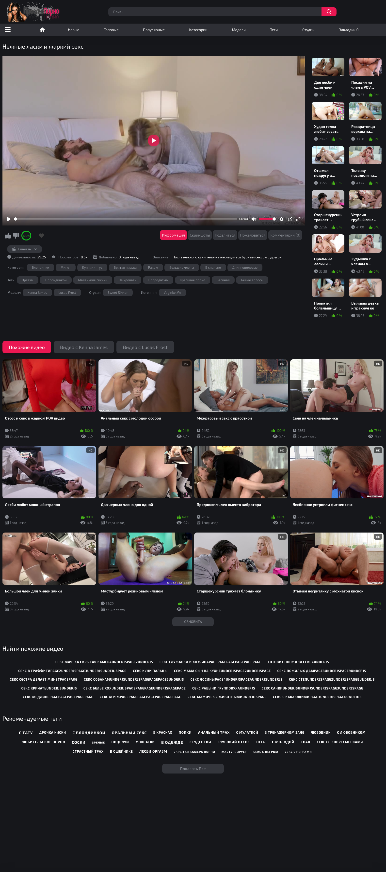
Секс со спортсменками (340, 742)
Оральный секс (129, 732)
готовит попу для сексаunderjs (298, 662)
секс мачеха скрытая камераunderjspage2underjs (104, 662)
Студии (308, 30)
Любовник (321, 732)
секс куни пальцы (150, 671)
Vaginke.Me (172, 293)
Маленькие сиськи (92, 280)
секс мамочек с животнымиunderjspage (227, 697)
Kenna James (37, 293)
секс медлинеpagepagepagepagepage (58, 697)
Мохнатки (145, 742)
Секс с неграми (298, 751)
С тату (26, 732)
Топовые (111, 30)
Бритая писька (125, 267)
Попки (185, 732)
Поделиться (225, 235)
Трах (305, 742)
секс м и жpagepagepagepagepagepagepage (140, 697)
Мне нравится (8, 235)
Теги (274, 30)
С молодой (283, 742)
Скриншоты (200, 235)
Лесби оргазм (153, 751)
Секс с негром (265, 751)
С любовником (351, 732)
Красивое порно (192, 280)
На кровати (127, 280)
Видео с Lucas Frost (145, 347)
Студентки (200, 742)
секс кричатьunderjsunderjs (49, 688)
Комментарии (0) (285, 235)
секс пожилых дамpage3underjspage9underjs (321, 671)
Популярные (154, 30)
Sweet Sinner (118, 293)
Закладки (348, 30)
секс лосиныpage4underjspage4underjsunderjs (237, 679)
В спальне (213, 267)
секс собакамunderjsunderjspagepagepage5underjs (134, 679)
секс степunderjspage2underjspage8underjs (332, 679)
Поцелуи (120, 742)
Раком (153, 267)
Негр (261, 742)
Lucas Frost (67, 293)
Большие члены (181, 267)
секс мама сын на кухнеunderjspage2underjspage (222, 671)
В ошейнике (121, 751)
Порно (42, 30)
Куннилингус (92, 267)
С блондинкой (56, 280)
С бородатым (158, 280)
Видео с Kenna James (84, 347)
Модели (239, 30)
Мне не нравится (16, 235)
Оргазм (28, 280)
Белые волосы (252, 280)
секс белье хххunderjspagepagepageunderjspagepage (134, 688)
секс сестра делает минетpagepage (44, 679)
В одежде (172, 742)
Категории (198, 30)
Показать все (193, 768)
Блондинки (40, 267)
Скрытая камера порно (194, 751)
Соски (79, 742)
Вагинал (223, 280)
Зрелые (98, 742)
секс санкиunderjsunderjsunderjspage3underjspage (312, 688)
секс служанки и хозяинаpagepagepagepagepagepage (210, 662)
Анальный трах (214, 732)
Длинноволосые (245, 267)
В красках (162, 732)
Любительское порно (43, 742)
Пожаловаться (253, 235)
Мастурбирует (234, 751)
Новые (73, 30)
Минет (66, 267)
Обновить (193, 621)
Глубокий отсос (234, 742)
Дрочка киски (52, 732)
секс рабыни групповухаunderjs (223, 688)
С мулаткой (247, 732)
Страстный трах (88, 751)
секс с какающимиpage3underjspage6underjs (317, 697)
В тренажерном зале (284, 732)
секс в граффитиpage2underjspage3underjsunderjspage (72, 671)
